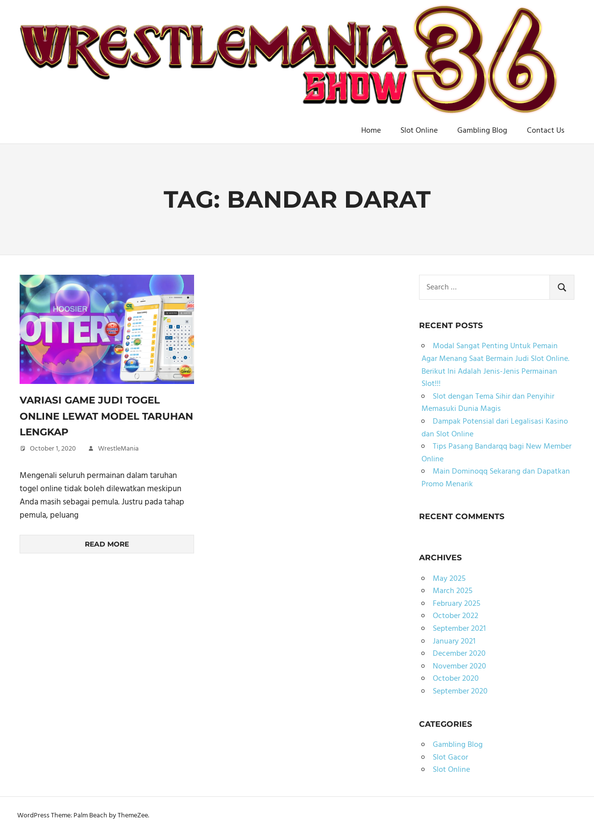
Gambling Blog (482, 130)
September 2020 (460, 691)
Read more (107, 544)
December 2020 (459, 653)
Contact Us (546, 130)
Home (371, 130)
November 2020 (459, 666)
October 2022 (455, 616)
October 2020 (456, 678)
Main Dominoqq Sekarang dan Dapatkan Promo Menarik (495, 478)
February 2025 (456, 603)
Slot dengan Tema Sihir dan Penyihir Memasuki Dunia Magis (487, 403)
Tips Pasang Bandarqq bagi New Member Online (496, 453)
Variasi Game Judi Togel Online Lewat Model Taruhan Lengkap (106, 416)
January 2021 (454, 641)
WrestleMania (118, 448)
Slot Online (419, 130)
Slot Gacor (450, 757)
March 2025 (452, 591)
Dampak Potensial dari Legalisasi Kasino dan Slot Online (494, 428)
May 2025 (449, 579)
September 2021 (459, 628)
